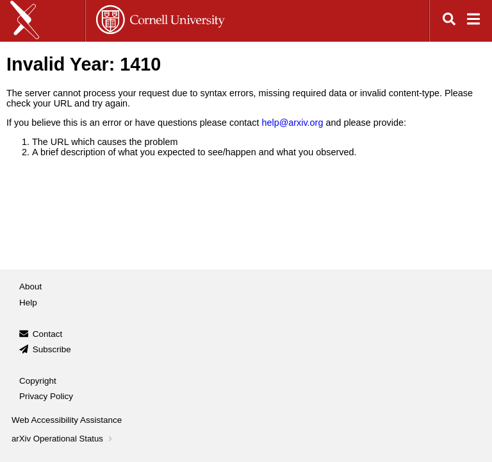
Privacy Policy (46, 396)
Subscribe (52, 349)
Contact (48, 334)
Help (28, 302)
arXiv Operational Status (63, 438)
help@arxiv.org (292, 122)
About (30, 286)
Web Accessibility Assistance (67, 420)
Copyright (37, 381)
